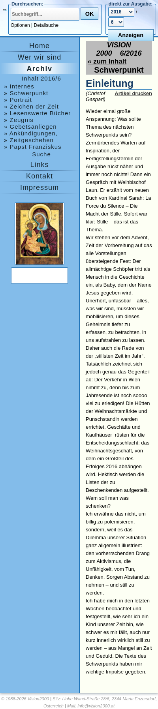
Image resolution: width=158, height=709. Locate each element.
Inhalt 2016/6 (41, 78)
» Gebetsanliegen (30, 126)
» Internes (19, 86)
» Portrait (18, 99)
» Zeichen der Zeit (31, 106)
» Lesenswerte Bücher (37, 113)
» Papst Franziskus (33, 146)
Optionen (20, 25)
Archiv (39, 69)
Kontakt (39, 176)
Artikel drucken (133, 93)
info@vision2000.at (96, 705)
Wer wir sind (40, 57)
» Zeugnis (19, 119)
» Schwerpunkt (26, 93)
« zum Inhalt (107, 61)
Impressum (39, 187)
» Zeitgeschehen (29, 140)
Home (39, 46)
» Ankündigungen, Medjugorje (31, 133)
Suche (41, 154)
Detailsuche (46, 25)
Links (39, 165)
